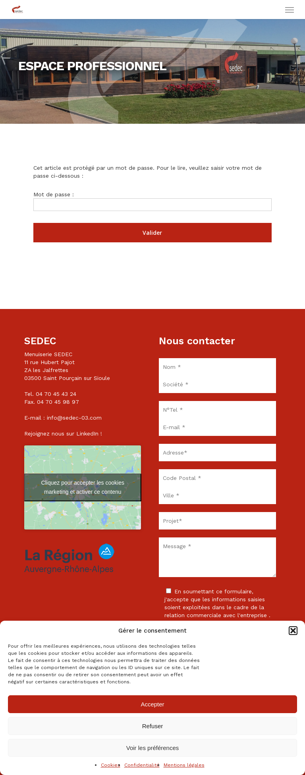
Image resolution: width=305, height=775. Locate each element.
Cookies (110, 765)
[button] (293, 631)
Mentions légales (184, 765)
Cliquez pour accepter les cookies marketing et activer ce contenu (82, 487)
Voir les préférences (152, 747)
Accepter (152, 704)
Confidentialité (142, 765)
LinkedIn (87, 433)
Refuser (152, 726)
